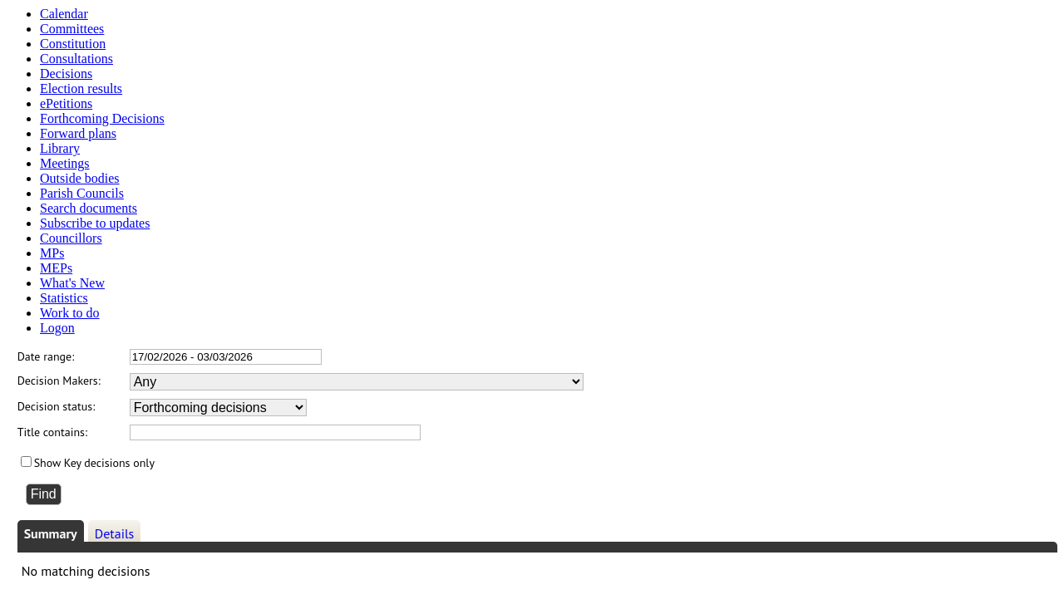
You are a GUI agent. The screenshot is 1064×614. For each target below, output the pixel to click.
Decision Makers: (59, 380)
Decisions (66, 73)
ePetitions (66, 103)
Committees (72, 29)
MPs (52, 253)
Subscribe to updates (95, 223)
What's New (72, 283)
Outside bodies (80, 178)
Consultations (76, 59)
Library (60, 148)
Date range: (46, 356)
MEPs (56, 268)
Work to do (70, 313)
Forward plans (78, 133)
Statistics (64, 298)
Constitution (73, 44)
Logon (57, 328)
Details (115, 533)
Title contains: (52, 432)
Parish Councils (82, 193)
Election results (81, 88)
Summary (50, 533)
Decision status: (56, 406)
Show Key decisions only (94, 462)
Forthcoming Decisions (102, 118)
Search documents (88, 208)
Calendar (64, 14)
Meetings (65, 163)
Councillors (71, 238)
